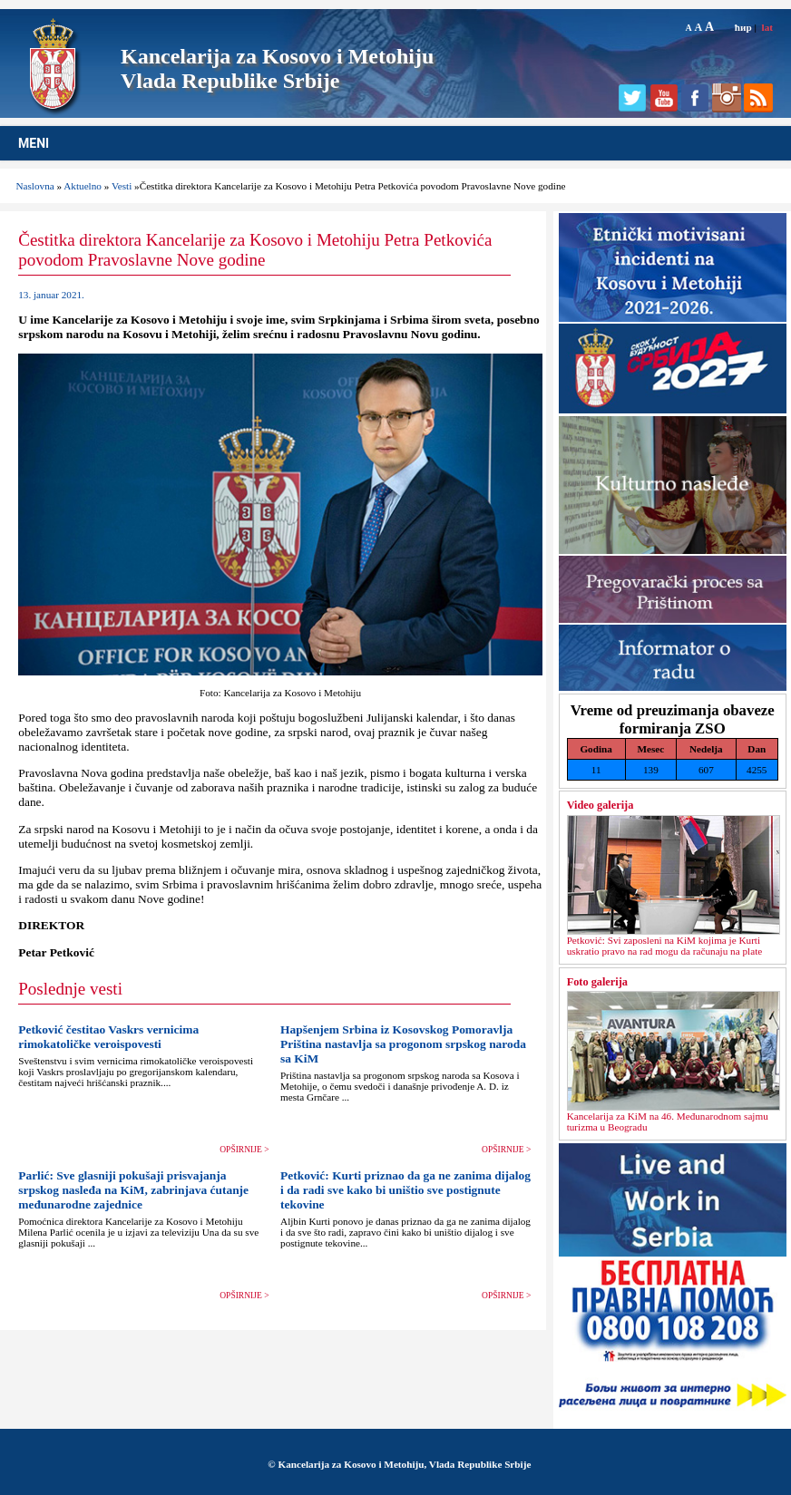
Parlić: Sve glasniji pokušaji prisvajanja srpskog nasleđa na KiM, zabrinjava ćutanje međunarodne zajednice (133, 1190)
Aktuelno (82, 185)
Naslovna (34, 185)
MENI (33, 143)
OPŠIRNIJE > (244, 1149)
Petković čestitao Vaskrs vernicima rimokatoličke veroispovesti (108, 1037)
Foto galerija (597, 982)
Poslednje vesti (70, 988)
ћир (743, 27)
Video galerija (600, 805)
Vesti (122, 185)
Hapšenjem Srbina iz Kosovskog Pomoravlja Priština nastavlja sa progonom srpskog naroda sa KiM (403, 1044)
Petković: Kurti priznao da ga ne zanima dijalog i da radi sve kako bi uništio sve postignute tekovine (405, 1190)
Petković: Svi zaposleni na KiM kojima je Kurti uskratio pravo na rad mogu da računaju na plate (665, 945)
